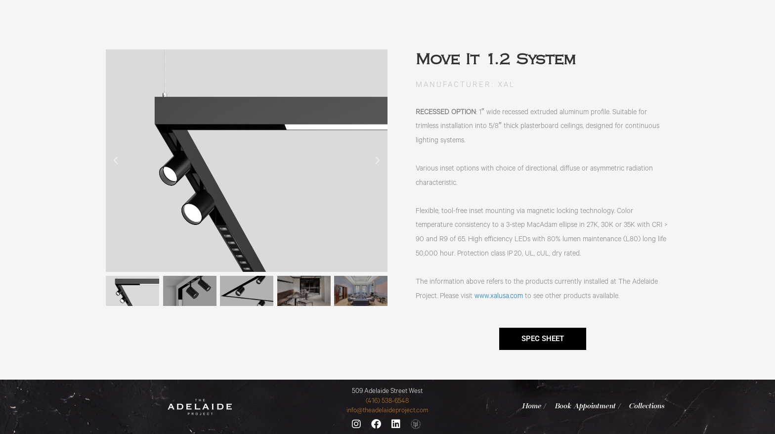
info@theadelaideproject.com (387, 411)
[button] (116, 161)
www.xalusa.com (498, 297)
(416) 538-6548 (387, 401)
